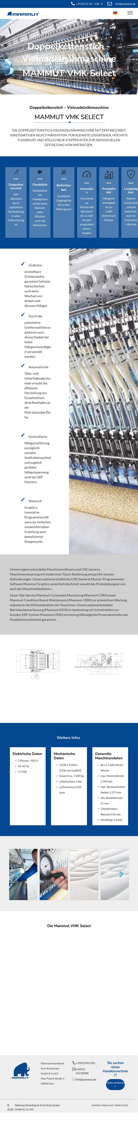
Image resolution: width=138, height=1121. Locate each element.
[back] (16, 874)
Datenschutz (121, 1105)
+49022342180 (85, 1063)
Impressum (107, 1105)
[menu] (130, 12)
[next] (121, 874)
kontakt (96, 1105)
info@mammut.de (86, 1079)
